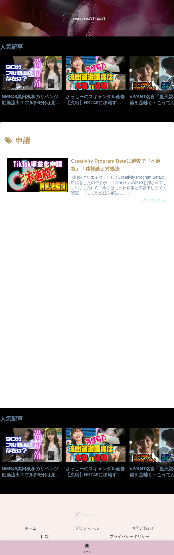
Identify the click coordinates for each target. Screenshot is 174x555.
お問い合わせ (143, 528)
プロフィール (87, 528)
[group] (31, 83)
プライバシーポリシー (129, 536)
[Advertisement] (87, 261)
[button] (164, 82)
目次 (45, 536)
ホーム (31, 528)
